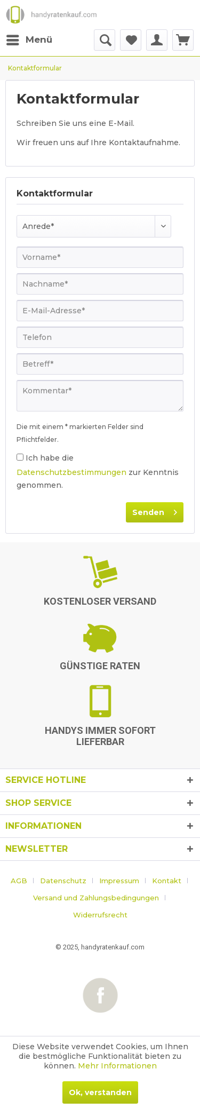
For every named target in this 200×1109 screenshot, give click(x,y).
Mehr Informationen (117, 1066)
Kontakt (166, 880)
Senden (154, 510)
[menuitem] (29, 40)
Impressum (119, 880)
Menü (29, 38)
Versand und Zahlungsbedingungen (96, 897)
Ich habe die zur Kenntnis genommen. (98, 471)
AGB (19, 880)
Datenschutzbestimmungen (71, 472)
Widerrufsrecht (100, 914)
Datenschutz (63, 880)
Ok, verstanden (100, 1092)
